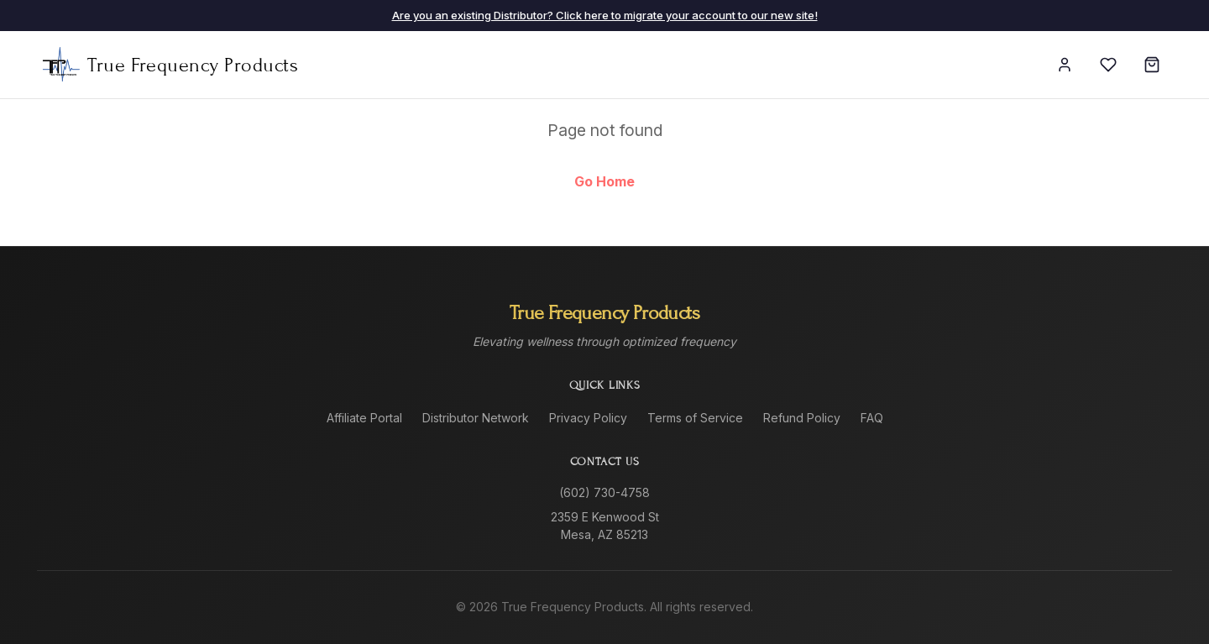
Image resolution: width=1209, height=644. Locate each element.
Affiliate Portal (364, 418)
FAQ (872, 418)
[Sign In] (1064, 64)
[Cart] (1152, 64)
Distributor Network (475, 418)
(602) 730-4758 (604, 492)
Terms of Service (695, 418)
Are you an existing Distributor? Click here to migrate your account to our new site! (605, 15)
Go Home (604, 181)
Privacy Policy (588, 418)
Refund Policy (801, 418)
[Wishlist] (1108, 64)
